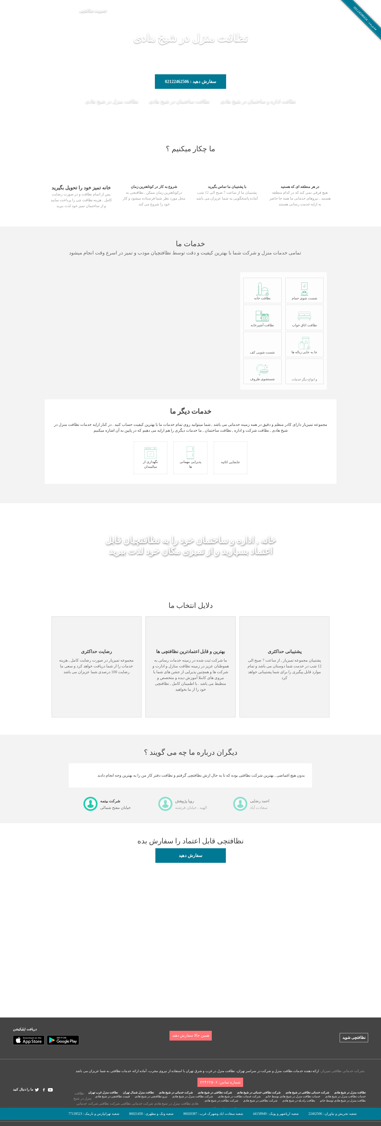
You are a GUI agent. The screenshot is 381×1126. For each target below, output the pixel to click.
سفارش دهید (190, 855)
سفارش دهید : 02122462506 (190, 81)
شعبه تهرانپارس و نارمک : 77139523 (94, 1114)
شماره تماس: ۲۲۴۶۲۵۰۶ (220, 1082)
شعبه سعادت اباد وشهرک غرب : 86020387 (213, 1114)
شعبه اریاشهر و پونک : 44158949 (276, 1114)
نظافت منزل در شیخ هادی (172, 1103)
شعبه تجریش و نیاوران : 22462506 (333, 1114)
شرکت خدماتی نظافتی (137, 1103)
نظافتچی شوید (353, 1037)
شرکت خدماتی (87, 1103)
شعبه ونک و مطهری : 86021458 (151, 1114)
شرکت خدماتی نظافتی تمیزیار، (342, 1071)
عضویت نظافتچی (93, 10)
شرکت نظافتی (109, 1103)
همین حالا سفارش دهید (190, 1035)
